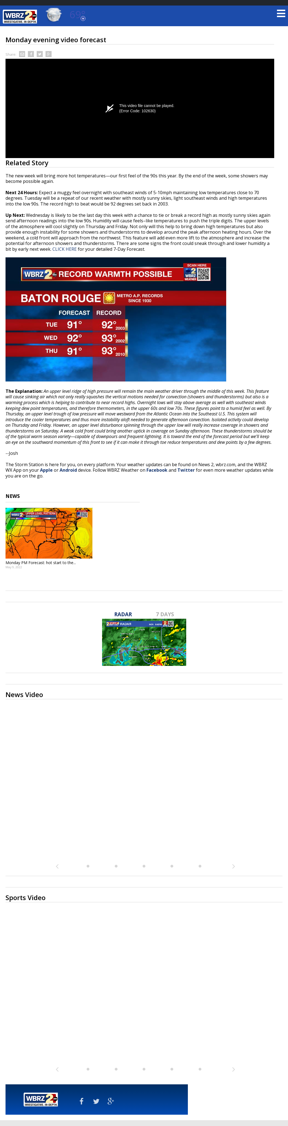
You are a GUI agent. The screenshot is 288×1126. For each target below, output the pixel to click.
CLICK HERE (64, 249)
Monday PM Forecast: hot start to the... (41, 562)
